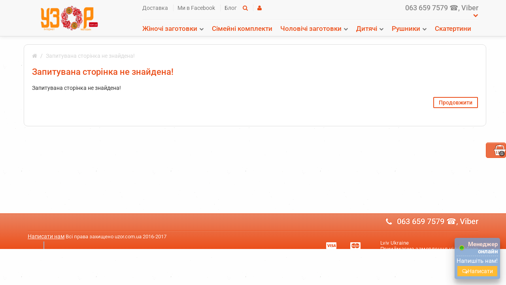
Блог (231, 8)
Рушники (406, 28)
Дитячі (366, 28)
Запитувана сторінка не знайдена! (90, 56)
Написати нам (46, 236)
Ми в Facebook (196, 8)
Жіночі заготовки (169, 28)
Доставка (155, 8)
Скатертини (453, 28)
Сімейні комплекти (242, 28)
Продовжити (455, 102)
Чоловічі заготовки (311, 28)
